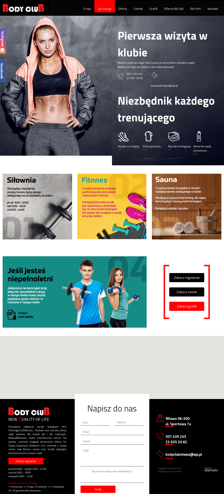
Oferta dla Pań (173, 8)
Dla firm (195, 8)
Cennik (138, 8)
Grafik (154, 8)
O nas (87, 8)
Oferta (122, 8)
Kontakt (213, 8)
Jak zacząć (105, 8)
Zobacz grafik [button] (187, 306)
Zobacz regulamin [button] (187, 277)
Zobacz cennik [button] (186, 292)
